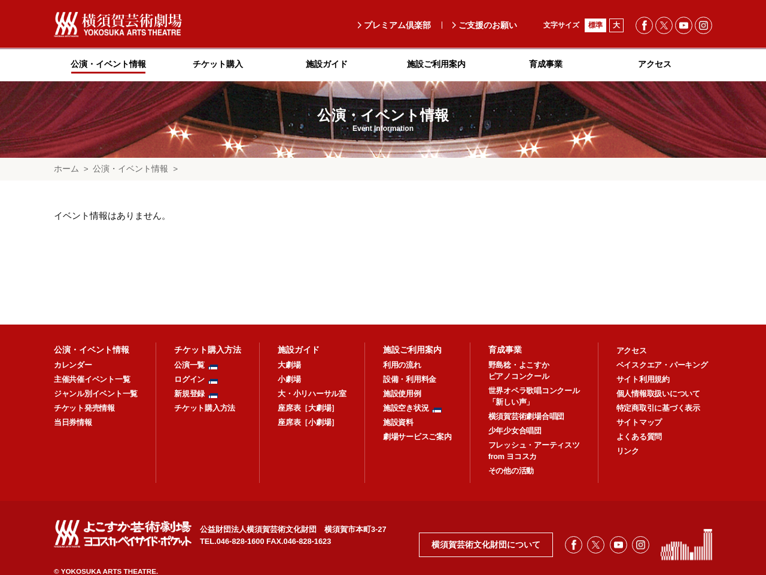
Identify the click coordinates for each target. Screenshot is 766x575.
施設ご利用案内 (412, 349)
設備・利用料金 (409, 379)
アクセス (631, 351)
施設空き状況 (405, 408)
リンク (627, 451)
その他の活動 (511, 471)
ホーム (66, 168)
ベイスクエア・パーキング (662, 365)
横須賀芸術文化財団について (485, 544)
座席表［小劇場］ (308, 422)
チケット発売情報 (84, 408)
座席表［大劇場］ (308, 408)
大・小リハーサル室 (312, 394)
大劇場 (289, 365)
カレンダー (73, 365)
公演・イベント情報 (130, 168)
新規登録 (189, 394)
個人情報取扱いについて (658, 394)
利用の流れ (402, 365)
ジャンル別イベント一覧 (96, 394)
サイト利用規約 (643, 379)
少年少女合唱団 (515, 431)
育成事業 (505, 349)
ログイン (189, 379)
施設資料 (398, 422)
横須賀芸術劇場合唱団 (526, 416)
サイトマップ (639, 422)
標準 (595, 25)
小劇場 (289, 379)
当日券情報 (73, 422)
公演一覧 (189, 365)
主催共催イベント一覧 (92, 379)
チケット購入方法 (207, 349)
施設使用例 (402, 394)
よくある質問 (639, 437)
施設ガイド (299, 349)
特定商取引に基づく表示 (658, 408)
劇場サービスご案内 (417, 437)
